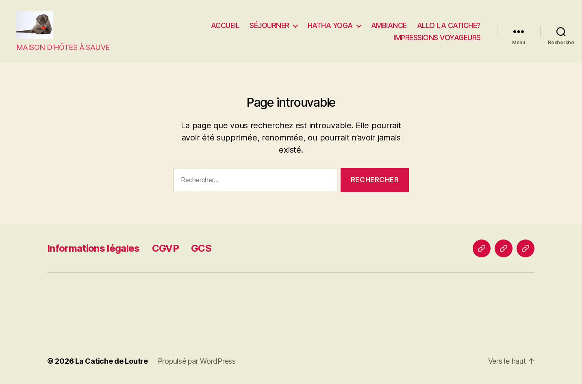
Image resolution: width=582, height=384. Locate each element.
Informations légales (93, 248)
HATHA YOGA (330, 25)
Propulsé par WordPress (197, 361)
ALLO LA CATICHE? (449, 25)
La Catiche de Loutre (111, 361)
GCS (201, 248)
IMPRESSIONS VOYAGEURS (437, 37)
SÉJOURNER (269, 25)
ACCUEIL (225, 25)
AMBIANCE (389, 25)
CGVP (165, 248)
